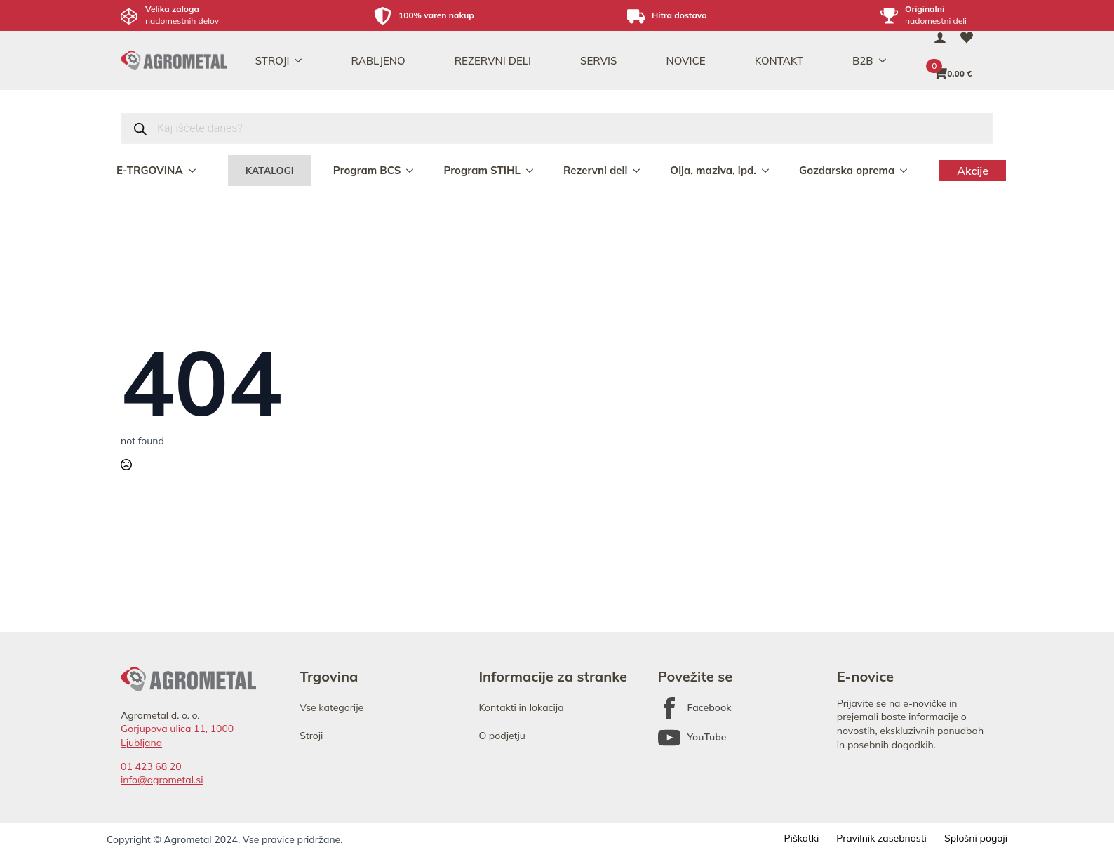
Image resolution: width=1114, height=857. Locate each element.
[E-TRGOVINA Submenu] (193, 170)
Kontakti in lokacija (520, 707)
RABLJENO (378, 60)
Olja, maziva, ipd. (713, 170)
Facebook (709, 707)
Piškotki (801, 838)
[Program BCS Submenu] (411, 170)
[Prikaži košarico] (953, 74)
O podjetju (501, 735)
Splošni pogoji (975, 838)
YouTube (707, 737)
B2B (862, 60)
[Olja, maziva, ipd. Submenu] (766, 170)
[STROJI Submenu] (302, 60)
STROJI (272, 60)
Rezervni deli (595, 170)
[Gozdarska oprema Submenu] (904, 170)
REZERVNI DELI (493, 60)
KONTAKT (779, 60)
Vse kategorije (331, 707)
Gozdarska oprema (846, 170)
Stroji (311, 735)
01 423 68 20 (151, 766)
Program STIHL (482, 170)
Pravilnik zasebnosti (881, 838)
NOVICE (685, 60)
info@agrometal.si (162, 779)
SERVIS (598, 60)
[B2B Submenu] (886, 60)
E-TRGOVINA (149, 170)
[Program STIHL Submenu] (531, 170)
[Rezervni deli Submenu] (637, 170)
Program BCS (367, 170)
